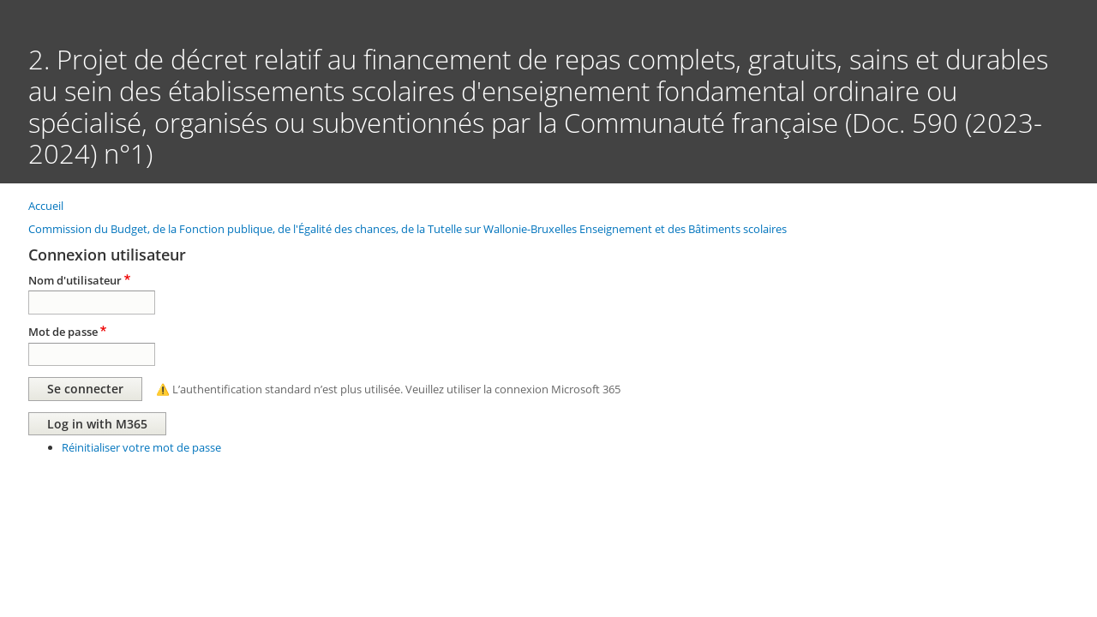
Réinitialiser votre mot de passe (141, 447)
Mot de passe (63, 331)
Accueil (45, 205)
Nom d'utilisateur (75, 280)
